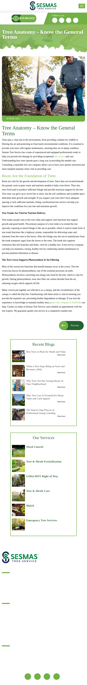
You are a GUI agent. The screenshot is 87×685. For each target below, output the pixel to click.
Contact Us (7, 625)
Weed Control (34, 446)
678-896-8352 (39, 659)
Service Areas (8, 621)
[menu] (82, 6)
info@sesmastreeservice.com (17, 659)
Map (5, 668)
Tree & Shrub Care (38, 491)
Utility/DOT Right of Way (42, 476)
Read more (61, 355)
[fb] (54, 20)
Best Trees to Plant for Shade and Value (46, 351)
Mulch (30, 505)
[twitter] (61, 20)
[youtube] (75, 20)
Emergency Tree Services (41, 520)
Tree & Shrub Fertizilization (44, 461)
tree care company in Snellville (66, 302)
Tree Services (8, 609)
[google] (68, 20)
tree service (60, 156)
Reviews (6, 617)
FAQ (4, 634)
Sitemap (6, 629)
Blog (4, 613)
